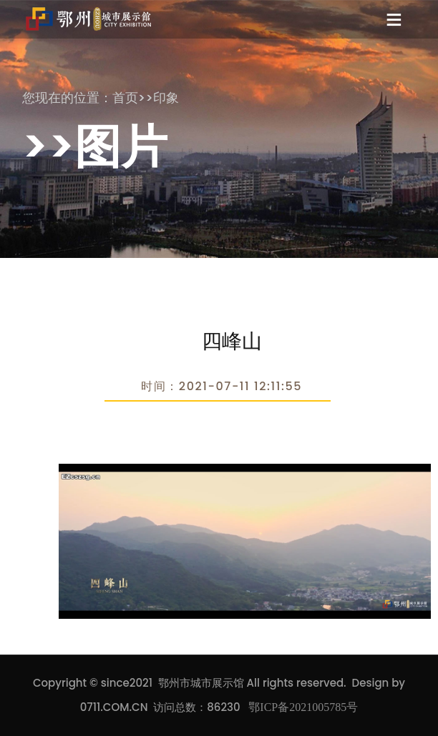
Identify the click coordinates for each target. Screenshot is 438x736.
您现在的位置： (67, 97)
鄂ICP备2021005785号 (303, 707)
